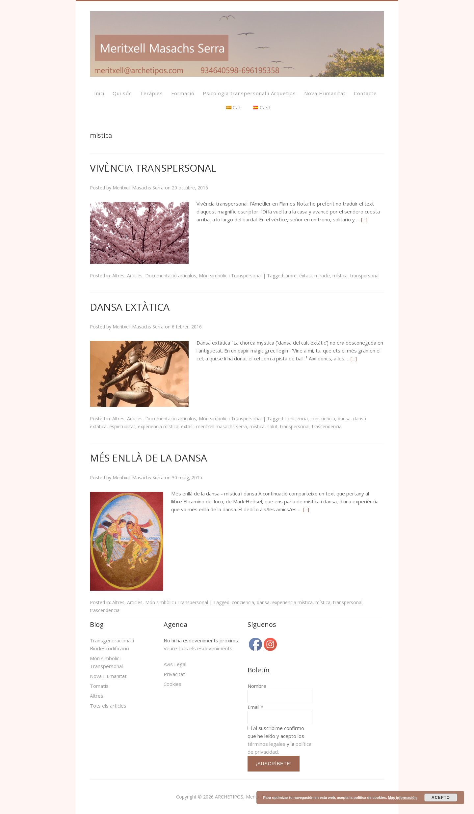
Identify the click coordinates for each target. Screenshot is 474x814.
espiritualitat (122, 426)
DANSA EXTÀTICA (130, 307)
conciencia (296, 418)
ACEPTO (441, 797)
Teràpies (151, 93)
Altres (118, 275)
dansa (344, 418)
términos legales (266, 744)
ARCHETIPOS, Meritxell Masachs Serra (256, 797)
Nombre (257, 686)
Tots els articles (108, 705)
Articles (135, 275)
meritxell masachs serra (221, 426)
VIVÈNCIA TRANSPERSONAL (153, 168)
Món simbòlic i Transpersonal (230, 275)
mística (340, 275)
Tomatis (99, 686)
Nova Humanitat (325, 93)
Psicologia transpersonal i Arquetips (249, 93)
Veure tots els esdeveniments (198, 648)
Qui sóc (122, 93)
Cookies (172, 684)
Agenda (175, 624)
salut (272, 426)
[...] (364, 219)
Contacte (365, 93)
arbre (291, 275)
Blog (97, 624)
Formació (183, 93)
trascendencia (327, 426)
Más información (402, 798)
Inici (99, 93)
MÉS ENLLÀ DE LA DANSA (148, 457)
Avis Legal (175, 664)
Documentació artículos (170, 275)
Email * (255, 707)
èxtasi (305, 275)
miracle (322, 275)
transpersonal (365, 275)
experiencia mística (158, 426)
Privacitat (174, 674)
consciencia (322, 418)
